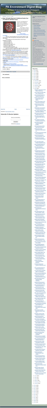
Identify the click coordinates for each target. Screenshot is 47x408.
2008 (35, 402)
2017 (35, 388)
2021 (35, 77)
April (36, 378)
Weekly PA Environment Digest (39, 33)
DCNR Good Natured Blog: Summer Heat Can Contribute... (39, 333)
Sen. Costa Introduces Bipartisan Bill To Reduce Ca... (39, 148)
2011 (35, 397)
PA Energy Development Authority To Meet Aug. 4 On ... (40, 265)
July (35, 88)
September (37, 85)
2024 (35, 73)
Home (15, 109)
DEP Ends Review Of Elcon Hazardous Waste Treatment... (39, 279)
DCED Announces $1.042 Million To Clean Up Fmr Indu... (39, 105)
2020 (35, 79)
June (36, 375)
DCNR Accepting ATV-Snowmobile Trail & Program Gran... (40, 307)
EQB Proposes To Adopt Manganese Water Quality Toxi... (40, 311)
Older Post (28, 109)
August (36, 86)
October (36, 83)
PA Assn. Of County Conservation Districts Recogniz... (39, 261)
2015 (35, 391)
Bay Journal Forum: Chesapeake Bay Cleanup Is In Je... (40, 208)
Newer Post (3, 109)
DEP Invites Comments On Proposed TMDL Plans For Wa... (40, 117)
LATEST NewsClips (37, 25)
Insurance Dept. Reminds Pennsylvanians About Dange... (39, 197)
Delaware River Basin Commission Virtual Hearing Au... (40, 129)
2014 (35, 392)
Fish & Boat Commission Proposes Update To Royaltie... (39, 123)
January (36, 383)
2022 (35, 76)
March (36, 380)
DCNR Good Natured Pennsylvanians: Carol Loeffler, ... (39, 353)
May (36, 377)
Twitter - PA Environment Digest (39, 30)
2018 (35, 386)
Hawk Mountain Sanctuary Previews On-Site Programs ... (40, 139)
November (37, 82)
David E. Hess (36, 40)
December (37, 80)
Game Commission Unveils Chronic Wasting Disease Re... (40, 236)
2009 (35, 400)
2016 (35, 389)
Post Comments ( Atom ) (10, 111)
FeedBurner (18, 123)
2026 (35, 70)
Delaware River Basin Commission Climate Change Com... (40, 364)
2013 (35, 394)
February (36, 381)
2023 (35, 74)
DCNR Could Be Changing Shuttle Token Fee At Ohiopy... (39, 98)
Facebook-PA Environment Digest (40, 31)
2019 (35, 385)
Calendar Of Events (37, 28)
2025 (35, 71)
